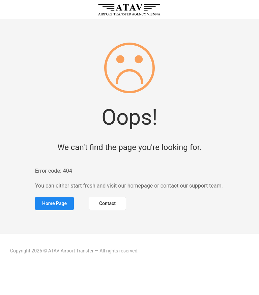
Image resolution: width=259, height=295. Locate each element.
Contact (107, 203)
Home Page (54, 203)
